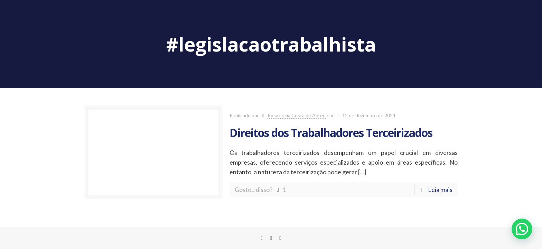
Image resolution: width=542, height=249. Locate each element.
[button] (522, 229)
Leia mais (440, 189)
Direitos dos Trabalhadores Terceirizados (331, 132)
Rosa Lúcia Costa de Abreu (297, 115)
